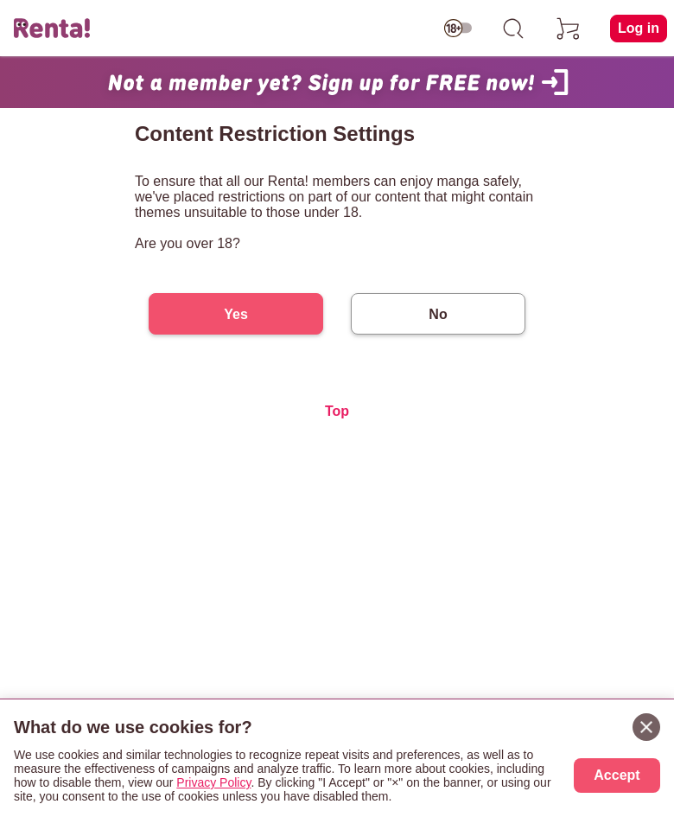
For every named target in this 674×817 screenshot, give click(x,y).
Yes (236, 314)
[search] (513, 28)
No (438, 314)
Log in (638, 28)
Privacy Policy (213, 782)
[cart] (568, 28)
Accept (616, 775)
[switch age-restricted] (458, 28)
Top (337, 411)
